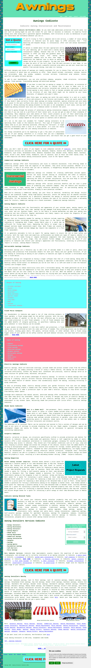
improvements (41, 553)
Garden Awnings (9, 627)
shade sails (55, 419)
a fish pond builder (21, 561)
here (56, 597)
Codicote (67, 149)
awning (17, 32)
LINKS (65, 16)
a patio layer (81, 555)
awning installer (48, 499)
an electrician (49, 563)
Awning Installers (39, 627)
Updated (19, 654)
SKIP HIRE (26, 559)
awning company (32, 465)
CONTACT (76, 16)
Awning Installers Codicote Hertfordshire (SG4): (22, 30)
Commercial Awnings (51, 623)
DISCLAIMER (83, 16)
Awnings (39, 623)
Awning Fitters (35, 629)
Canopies (83, 625)
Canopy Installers (11, 625)
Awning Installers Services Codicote (24, 521)
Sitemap (5, 654)
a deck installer (48, 561)
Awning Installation (70, 625)
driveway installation (75, 561)
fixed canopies (34, 320)
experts (7, 595)
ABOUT (70, 16)
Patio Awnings (29, 623)
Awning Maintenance (68, 623)
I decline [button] (57, 663)
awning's (39, 241)
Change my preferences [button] (67, 663)
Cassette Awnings (16, 623)
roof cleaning (70, 557)
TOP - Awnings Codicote (12, 641)
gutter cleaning (78, 559)
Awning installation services (30, 587)
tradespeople (9, 555)
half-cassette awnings (12, 513)
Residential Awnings (26, 625)
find (10, 580)
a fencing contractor (51, 559)
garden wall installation (44, 557)
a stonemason (19, 557)
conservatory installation (22, 563)
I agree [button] (51, 663)
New (15, 654)
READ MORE (33, 277)
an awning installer (57, 555)
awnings (29, 76)
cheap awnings (68, 509)
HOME (61, 16)
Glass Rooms (81, 623)
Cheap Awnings (63, 629)
